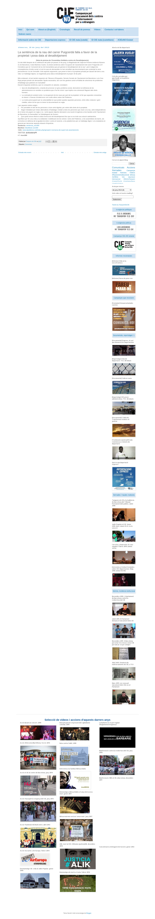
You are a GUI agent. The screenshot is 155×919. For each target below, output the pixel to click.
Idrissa (132, 175)
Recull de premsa (82, 30)
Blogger (88, 913)
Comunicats (28, 144)
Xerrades (116, 170)
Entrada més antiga (100, 152)
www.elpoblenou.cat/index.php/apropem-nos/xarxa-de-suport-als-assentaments (51, 130)
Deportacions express (55, 40)
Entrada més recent (24, 152)
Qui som (30, 30)
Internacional (116, 179)
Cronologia (65, 30)
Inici (20, 30)
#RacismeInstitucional (120, 175)
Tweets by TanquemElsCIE (120, 205)
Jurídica (115, 177)
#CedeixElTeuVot (117, 181)
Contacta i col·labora (114, 30)
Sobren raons (25, 34)
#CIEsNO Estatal (125, 40)
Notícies (123, 173)
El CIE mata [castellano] (102, 40)
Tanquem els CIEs (31, 141)
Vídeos (97, 30)
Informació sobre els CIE (29, 40)
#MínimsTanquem (129, 179)
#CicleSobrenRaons (129, 181)
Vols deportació (128, 177)
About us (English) (46, 30)
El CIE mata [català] (79, 40)
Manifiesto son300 (31, 128)
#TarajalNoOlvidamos (117, 183)
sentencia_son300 (32, 125)
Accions (131, 167)
